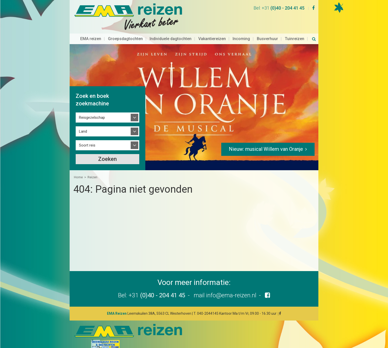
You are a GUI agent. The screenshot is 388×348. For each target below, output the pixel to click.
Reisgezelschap (92, 108)
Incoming (241, 29)
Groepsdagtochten (125, 29)
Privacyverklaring (287, 340)
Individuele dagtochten (170, 29)
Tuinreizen (294, 29)
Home (78, 168)
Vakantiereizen (212, 29)
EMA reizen (90, 29)
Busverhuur (267, 29)
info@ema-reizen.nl (231, 285)
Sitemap (239, 340)
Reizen (92, 168)
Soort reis (87, 136)
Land (83, 122)
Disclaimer (260, 340)
